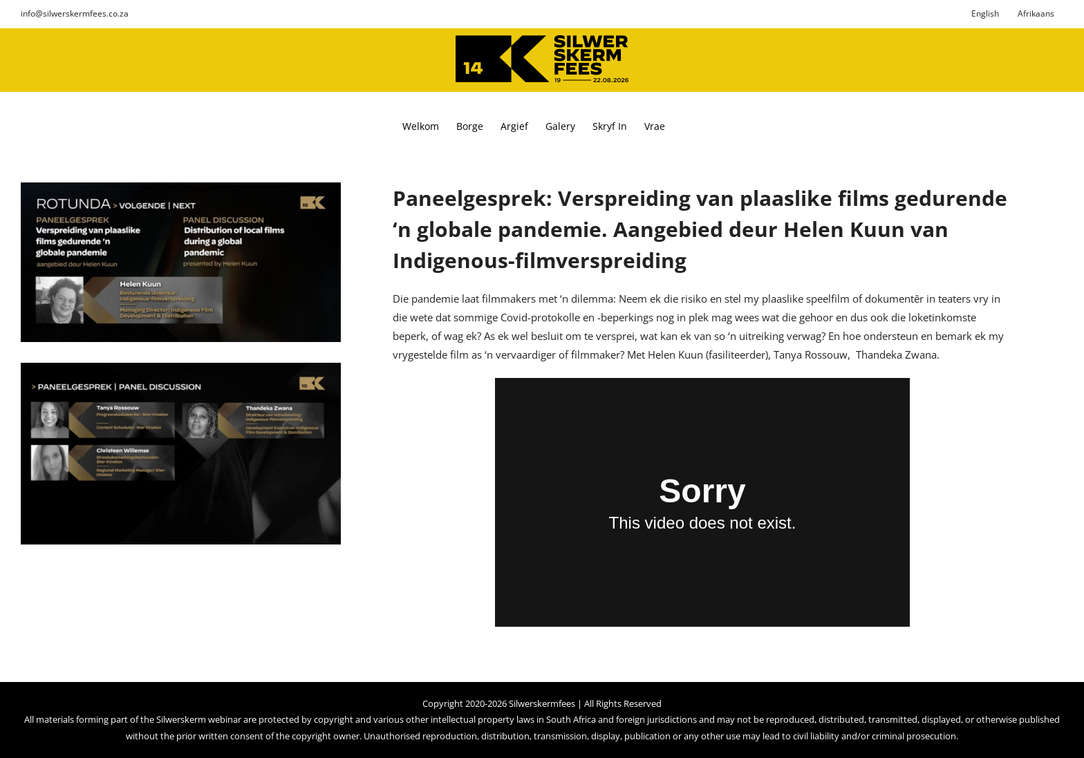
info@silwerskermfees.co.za (75, 13)
